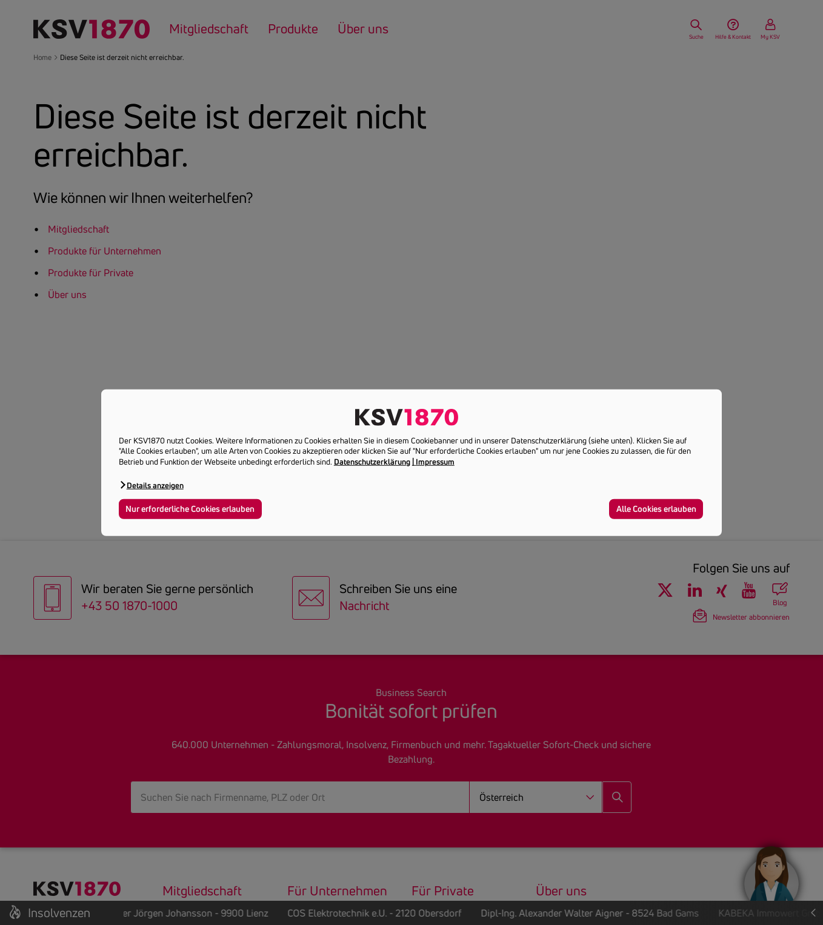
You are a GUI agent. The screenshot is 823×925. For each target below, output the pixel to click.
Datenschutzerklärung (372, 461)
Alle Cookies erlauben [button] (656, 508)
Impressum (435, 461)
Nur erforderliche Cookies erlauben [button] (190, 508)
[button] (151, 485)
